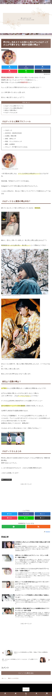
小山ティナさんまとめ (11, 112)
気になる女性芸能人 (6, 480)
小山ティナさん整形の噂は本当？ (14, 108)
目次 (23, 102)
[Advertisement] (26, 496)
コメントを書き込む (26, 674)
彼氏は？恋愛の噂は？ (11, 110)
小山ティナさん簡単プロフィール (14, 106)
